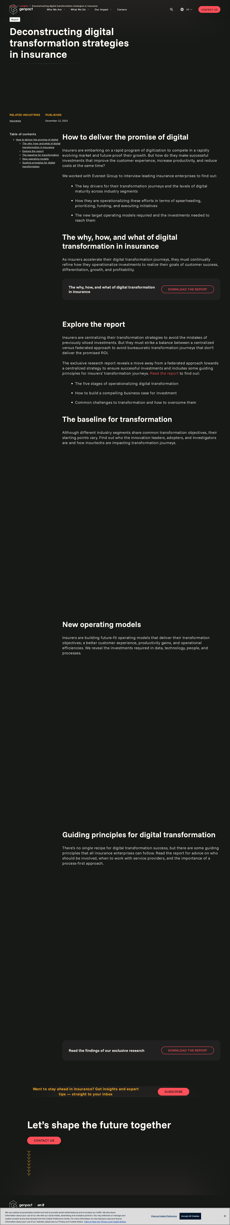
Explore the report (32, 151)
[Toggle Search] (171, 9)
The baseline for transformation (40, 155)
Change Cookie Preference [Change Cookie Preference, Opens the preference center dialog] (164, 1216)
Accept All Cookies (190, 1216)
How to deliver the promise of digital (37, 139)
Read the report (164, 373)
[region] (115, 1216)
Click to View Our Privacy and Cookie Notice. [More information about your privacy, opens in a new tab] (105, 1221)
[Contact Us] (44, 1140)
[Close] (224, 1216)
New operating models (35, 158)
